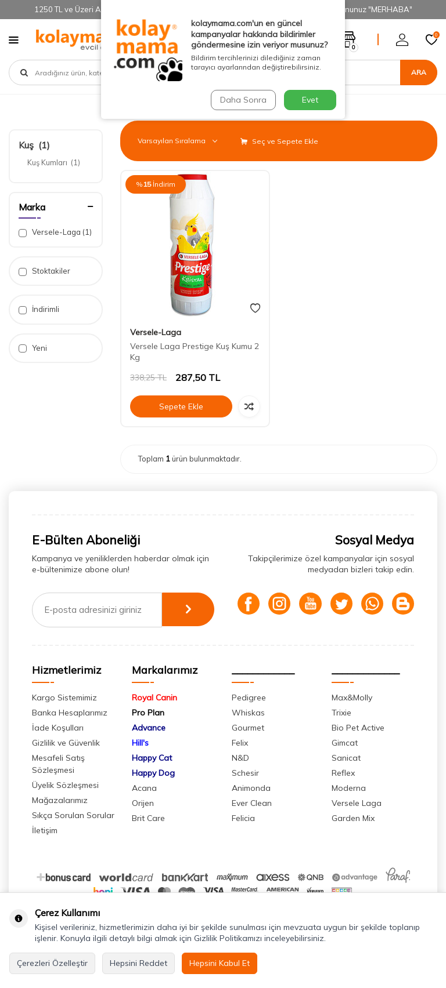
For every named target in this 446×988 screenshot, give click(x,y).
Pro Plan (148, 733)
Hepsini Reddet (138, 963)
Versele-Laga (55, 232)
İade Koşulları (58, 748)
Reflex (343, 793)
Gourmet (248, 748)
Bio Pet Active (358, 748)
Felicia (243, 838)
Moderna (349, 808)
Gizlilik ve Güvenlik (66, 763)
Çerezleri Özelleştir (52, 963)
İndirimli (39, 309)
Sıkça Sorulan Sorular (73, 835)
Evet (310, 100)
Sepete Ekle (181, 406)
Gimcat (345, 763)
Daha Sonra (243, 100)
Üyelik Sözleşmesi (65, 805)
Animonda (251, 808)
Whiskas (248, 733)
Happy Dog (153, 793)
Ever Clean (252, 823)
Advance (149, 748)
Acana (144, 808)
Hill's (140, 763)
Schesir (245, 793)
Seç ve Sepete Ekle (279, 141)
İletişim (44, 850)
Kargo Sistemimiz (64, 718)
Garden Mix (353, 838)
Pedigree (249, 718)
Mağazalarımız (60, 820)
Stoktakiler (44, 271)
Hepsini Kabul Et (219, 963)
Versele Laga (357, 823)
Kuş (34, 145)
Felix (240, 763)
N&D (240, 778)
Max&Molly (352, 718)
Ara (418, 72)
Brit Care (148, 838)
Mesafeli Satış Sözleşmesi (58, 784)
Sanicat (346, 778)
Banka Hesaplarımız (69, 733)
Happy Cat (152, 778)
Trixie (341, 733)
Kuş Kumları (53, 162)
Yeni (33, 348)
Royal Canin (154, 718)
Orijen (143, 823)
